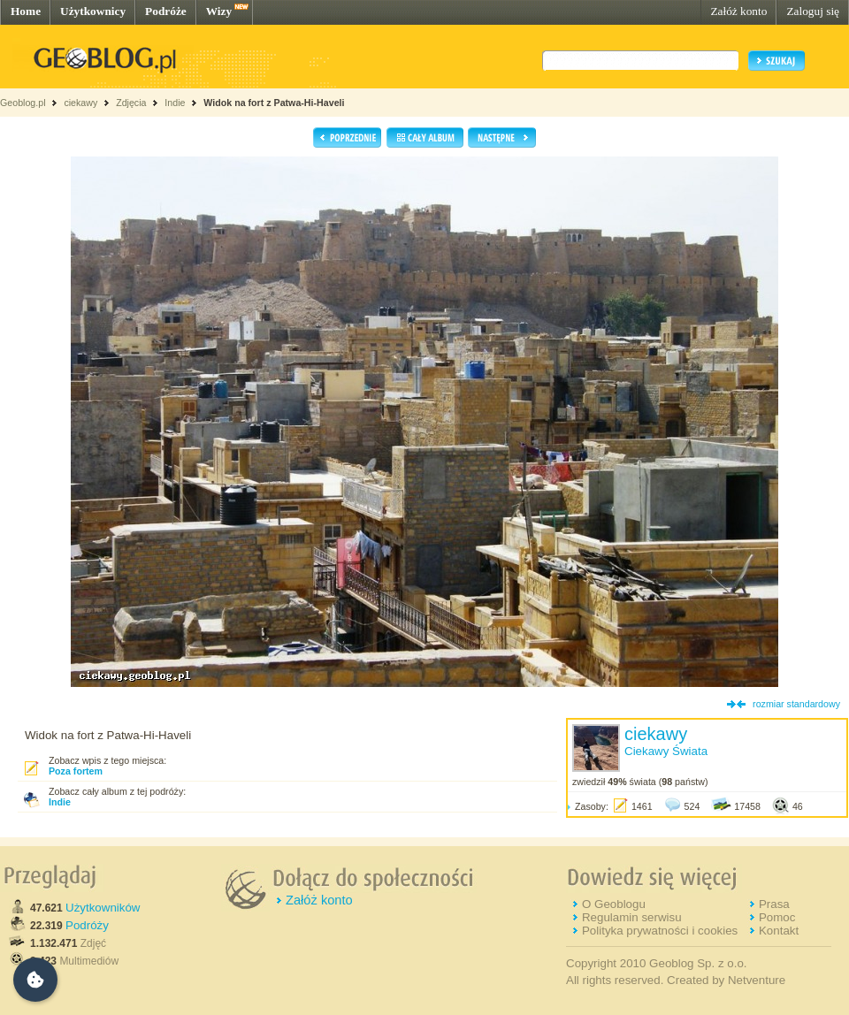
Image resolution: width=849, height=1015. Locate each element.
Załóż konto (738, 11)
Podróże (166, 11)
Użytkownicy (93, 11)
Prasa (774, 904)
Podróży (87, 925)
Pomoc (777, 917)
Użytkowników (102, 907)
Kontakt (779, 930)
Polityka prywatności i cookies (660, 930)
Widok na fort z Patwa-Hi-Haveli (273, 102)
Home (26, 11)
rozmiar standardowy (796, 703)
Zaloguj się (812, 11)
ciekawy (80, 102)
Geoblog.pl (23, 102)
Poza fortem (76, 771)
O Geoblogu (614, 904)
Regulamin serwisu (632, 917)
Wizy (219, 11)
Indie (174, 102)
